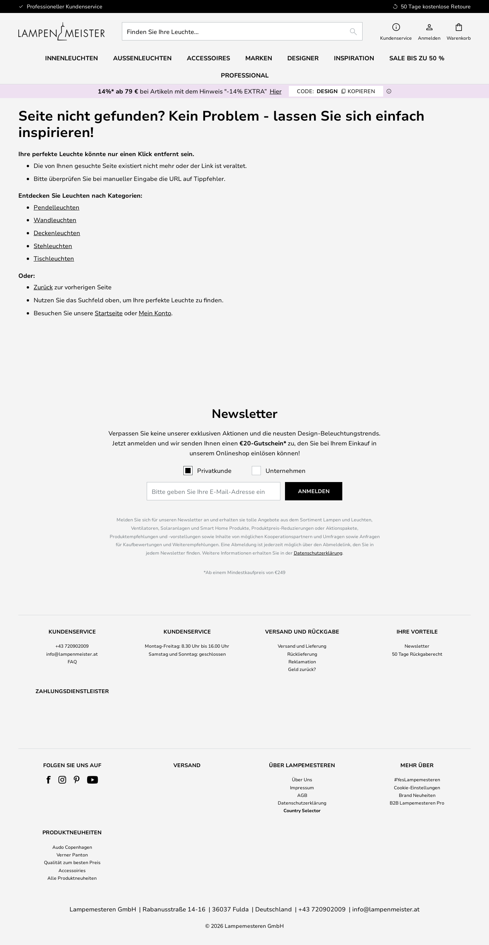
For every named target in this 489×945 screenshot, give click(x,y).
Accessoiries (72, 870)
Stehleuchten (53, 246)
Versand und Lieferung (302, 608)
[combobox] (242, 31)
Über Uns (302, 780)
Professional (245, 75)
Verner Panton (72, 855)
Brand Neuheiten (417, 795)
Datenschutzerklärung (318, 514)
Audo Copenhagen (72, 847)
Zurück (43, 287)
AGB (302, 795)
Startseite (109, 313)
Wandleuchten (55, 220)
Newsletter (417, 608)
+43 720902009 (72, 608)
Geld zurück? (302, 631)
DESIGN (336, 91)
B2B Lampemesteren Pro (417, 803)
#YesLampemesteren (417, 780)
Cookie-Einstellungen (417, 787)
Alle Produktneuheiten (72, 878)
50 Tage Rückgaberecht (417, 616)
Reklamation (302, 623)
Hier (276, 91)
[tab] (72, 612)
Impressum (302, 787)
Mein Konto (155, 313)
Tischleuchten (54, 258)
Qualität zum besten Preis (72, 863)
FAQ (72, 623)
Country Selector (302, 810)
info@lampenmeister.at (72, 616)
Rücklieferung (302, 616)
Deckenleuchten (57, 233)
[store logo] (61, 31)
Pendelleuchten (56, 207)
